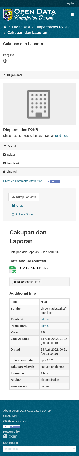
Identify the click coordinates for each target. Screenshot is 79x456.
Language (10, 442)
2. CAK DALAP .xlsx (34, 268)
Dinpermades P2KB (52, 27)
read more (62, 135)
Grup (17, 205)
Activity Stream (23, 214)
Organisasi (21, 27)
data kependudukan (27, 282)
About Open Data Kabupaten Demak (27, 410)
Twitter (9, 154)
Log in (70, 3)
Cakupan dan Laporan (27, 32)
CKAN (10, 436)
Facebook (11, 163)
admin (45, 319)
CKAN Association (15, 421)
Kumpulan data (24, 197)
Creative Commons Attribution (22, 181)
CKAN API (10, 416)
